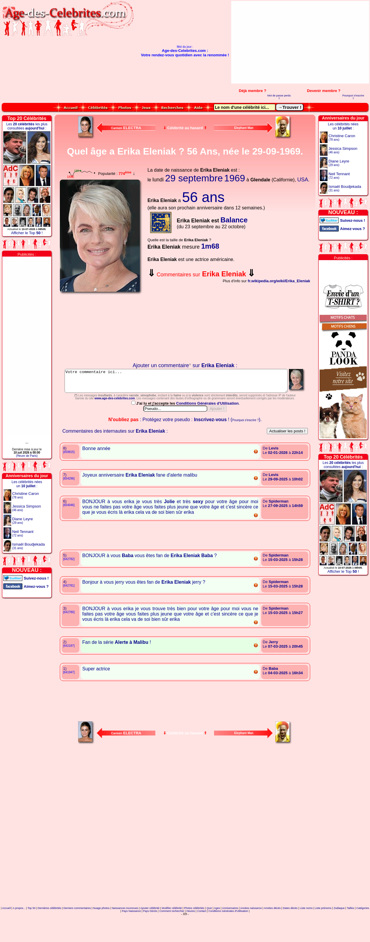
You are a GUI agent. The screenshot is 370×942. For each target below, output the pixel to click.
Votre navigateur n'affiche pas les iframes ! (101, 328)
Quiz (209, 934)
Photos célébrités (194, 934)
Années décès (272, 934)
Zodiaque (339, 934)
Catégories (362, 934)
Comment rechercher (171, 937)
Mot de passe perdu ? (279, 97)
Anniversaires (230, 934)
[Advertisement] (317, 42)
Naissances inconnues (125, 934)
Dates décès (290, 934)
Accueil (6, 934)
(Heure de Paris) (26, 455)
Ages (217, 934)
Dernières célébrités (49, 934)
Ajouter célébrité (149, 934)
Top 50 (31, 934)
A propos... (19, 934)
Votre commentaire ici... (185, 383)
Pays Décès (150, 937)
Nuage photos (101, 934)
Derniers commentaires (77, 934)
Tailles (350, 934)
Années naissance (251, 934)
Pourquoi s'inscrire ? (353, 97)
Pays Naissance (131, 937)
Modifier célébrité (172, 934)
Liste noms (306, 934)
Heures (190, 937)
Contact (201, 937)
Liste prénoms (323, 934)
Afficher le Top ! (26, 233)
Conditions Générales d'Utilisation (208, 429)
